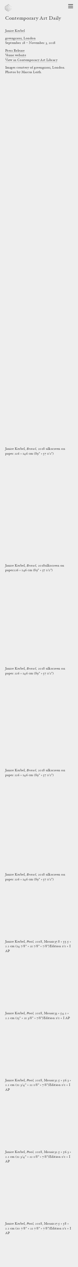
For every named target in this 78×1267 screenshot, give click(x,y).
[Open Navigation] (70, 6)
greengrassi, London (20, 38)
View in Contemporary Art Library (31, 60)
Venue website (15, 55)
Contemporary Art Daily (33, 18)
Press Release (15, 50)
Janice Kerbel (15, 31)
